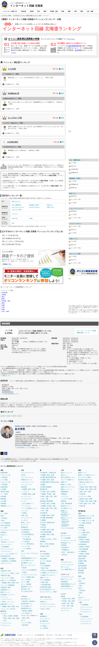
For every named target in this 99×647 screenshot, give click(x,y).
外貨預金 (3, 532)
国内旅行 (25, 601)
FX (1, 537)
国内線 (24, 611)
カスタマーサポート (34, 207)
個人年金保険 (82, 568)
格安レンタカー (26, 522)
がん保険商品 (82, 551)
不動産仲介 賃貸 (5, 587)
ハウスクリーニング (27, 482)
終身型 (82, 539)
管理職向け (65, 550)
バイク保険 (4, 480)
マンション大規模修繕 (7, 585)
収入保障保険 (84, 549)
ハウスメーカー (7, 623)
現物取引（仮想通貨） (9, 558)
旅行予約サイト (26, 599)
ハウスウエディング (67, 577)
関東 (3, 299)
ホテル (23, 620)
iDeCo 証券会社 (5, 525)
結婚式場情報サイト (67, 586)
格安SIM (82, 482)
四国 (3, 309)
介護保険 (81, 563)
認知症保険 (81, 558)
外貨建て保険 (82, 561)
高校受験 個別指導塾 (46, 501)
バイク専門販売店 (28, 544)
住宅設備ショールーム (7, 594)
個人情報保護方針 (39, 635)
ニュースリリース (28, 635)
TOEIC (43, 570)
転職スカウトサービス (68, 487)
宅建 (42, 568)
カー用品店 (43, 626)
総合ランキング (16, 201)
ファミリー (15, 213)
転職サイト (64, 482)
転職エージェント (66, 489)
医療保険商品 (82, 537)
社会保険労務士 (52, 570)
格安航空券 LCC (26, 608)
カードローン (4, 539)
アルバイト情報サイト (68, 480)
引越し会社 (24, 515)
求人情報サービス (66, 508)
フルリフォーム (7, 599)
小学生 (54, 539)
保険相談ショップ (6, 506)
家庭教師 (43, 541)
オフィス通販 (25, 582)
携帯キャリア (82, 472)
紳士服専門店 (44, 621)
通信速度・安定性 (34, 205)
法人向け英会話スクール (47, 589)
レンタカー (24, 520)
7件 (62, 142)
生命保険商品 (82, 544)
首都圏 (4, 583)
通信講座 (43, 563)
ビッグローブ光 (15, 118)
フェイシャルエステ (67, 564)
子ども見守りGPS (26, 591)
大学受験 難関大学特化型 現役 (49, 482)
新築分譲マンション (6, 604)
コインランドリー (26, 484)
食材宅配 (24, 487)
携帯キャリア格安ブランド (86, 475)
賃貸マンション (5, 592)
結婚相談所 (64, 581)
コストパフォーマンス (18, 207)
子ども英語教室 (45, 554)
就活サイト (64, 475)
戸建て (31, 218)
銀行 (3, 520)
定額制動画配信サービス (28, 558)
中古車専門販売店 (28, 534)
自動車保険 (4, 472)
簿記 (47, 568)
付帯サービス (50, 207)
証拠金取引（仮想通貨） (9, 561)
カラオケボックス (66, 608)
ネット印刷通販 (66, 538)
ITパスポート (51, 575)
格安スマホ (89, 482)
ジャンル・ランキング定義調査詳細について (86, 332)
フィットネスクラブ (46, 599)
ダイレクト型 (6, 475)
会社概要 (19, 635)
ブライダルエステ (66, 562)
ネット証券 (4, 513)
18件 (61, 93)
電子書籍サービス (26, 563)
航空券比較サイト (26, 603)
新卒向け (65, 554)
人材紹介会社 (65, 521)
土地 (17, 573)
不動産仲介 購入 (5, 575)
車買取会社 (24, 527)
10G (13, 223)
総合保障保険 (82, 565)
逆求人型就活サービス (68, 477)
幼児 (42, 556)
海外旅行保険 (4, 491)
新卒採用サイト (66, 514)
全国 (72, 606)
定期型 (87, 539)
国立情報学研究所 (74, 46)
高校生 (43, 539)
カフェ (23, 556)
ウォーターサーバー (27, 472)
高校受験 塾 (43, 489)
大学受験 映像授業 (46, 487)
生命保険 (3, 496)
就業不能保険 (82, 556)
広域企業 (4, 292)
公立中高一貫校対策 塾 (47, 522)
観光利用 (25, 625)
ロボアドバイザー (6, 563)
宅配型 (24, 513)
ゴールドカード (7, 551)
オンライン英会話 (45, 561)
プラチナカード (86, 612)
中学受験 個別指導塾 (46, 518)
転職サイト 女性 (66, 484)
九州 (17, 583)
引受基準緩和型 (84, 542)
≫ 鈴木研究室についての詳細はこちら (27, 447)
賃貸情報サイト (5, 590)
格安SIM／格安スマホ (85, 480)
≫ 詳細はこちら (5, 375)
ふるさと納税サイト (27, 503)
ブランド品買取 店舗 (27, 577)
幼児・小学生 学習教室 (47, 544)
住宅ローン (4, 535)
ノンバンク (11, 542)
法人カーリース (66, 535)
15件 (61, 69)
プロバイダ (81, 484)
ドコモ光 (12, 69)
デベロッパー (6, 625)
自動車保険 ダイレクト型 (86, 516)
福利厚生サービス (26, 586)
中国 (3, 307)
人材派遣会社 (65, 525)
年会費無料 (5, 546)
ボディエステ (65, 567)
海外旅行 (32, 601)
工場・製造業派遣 (66, 503)
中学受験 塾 (43, 513)
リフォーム (4, 597)
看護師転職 (64, 491)
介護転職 (63, 494)
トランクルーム (26, 506)
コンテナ (25, 510)
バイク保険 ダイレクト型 (86, 520)
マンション (5, 573)
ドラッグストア (45, 619)
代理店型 (5, 477)
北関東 (10, 616)
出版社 (24, 572)
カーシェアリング (26, 518)
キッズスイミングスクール (48, 606)
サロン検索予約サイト (68, 569)
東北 (3, 297)
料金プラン (50, 205)
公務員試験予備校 (45, 587)
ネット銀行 (4, 527)
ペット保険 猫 (82, 535)
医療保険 (3, 499)
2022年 (14, 416)
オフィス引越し (26, 579)
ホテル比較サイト (26, 606)
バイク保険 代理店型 (84, 523)
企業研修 (63, 545)
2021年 (20, 416)
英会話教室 (43, 558)
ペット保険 (4, 494)
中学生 (49, 539)
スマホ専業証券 (5, 523)
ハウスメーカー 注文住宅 (7, 609)
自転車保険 (4, 487)
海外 (28, 618)
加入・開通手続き (16, 205)
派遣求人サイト (66, 506)
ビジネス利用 (26, 622)
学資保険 (3, 503)
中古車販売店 (25, 532)
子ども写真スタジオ (27, 560)
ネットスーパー (26, 496)
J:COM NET (12, 142)
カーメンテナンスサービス (29, 553)
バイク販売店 (25, 541)
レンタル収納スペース (29, 508)
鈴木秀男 (78, 50)
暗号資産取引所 (5, 556)
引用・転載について (60, 635)
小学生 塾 (43, 527)
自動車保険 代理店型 (84, 518)
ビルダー (5, 613)
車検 (22, 551)
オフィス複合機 (26, 584)
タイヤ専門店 (44, 628)
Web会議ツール (66, 543)
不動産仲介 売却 (5, 571)
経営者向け (65, 547)
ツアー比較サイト (26, 613)
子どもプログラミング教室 (48, 592)
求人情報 (69, 635)
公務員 (43, 575)
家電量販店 (43, 616)
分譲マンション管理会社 (8, 580)
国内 (23, 618)
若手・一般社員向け (68, 552)
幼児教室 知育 (44, 546)
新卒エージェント (66, 518)
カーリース (24, 525)
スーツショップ (45, 623)
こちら (72, 39)
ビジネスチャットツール (68, 540)
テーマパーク (65, 610)
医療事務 (47, 565)
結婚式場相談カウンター (68, 584)
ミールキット (25, 491)
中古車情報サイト (26, 529)
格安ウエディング (66, 579)
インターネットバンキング (8, 530)
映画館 (63, 596)
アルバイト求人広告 (67, 528)
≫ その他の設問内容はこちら (9, 394)
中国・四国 (15, 618)
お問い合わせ (49, 635)
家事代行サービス (26, 480)
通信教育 (43, 537)
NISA (2, 516)
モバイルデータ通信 (84, 477)
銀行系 (4, 542)
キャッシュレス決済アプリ (8, 554)
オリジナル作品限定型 (29, 570)
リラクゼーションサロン (47, 604)
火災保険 (3, 489)
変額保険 (81, 570)
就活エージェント (66, 472)
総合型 (24, 567)
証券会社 (5, 518)
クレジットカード (6, 544)
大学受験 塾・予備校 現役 (48, 472)
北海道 (4, 294)
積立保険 (81, 573)
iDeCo (80, 588)
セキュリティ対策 (16, 209)
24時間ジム (43, 601)
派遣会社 (63, 501)
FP (42, 565)
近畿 (3, 305)
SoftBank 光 (13, 93)
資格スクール (44, 577)
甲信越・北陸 (6, 301)
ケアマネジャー (53, 573)
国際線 (30, 611)
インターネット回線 (84, 496)
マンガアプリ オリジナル (29, 575)
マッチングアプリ (66, 589)
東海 (3, 303)
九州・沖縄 (5, 311)
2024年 (2, 416)
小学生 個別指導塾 (46, 532)
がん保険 (3, 501)
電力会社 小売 (25, 589)
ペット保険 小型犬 (84, 532)
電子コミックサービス (28, 565)
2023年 (8, 416)
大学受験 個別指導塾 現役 (48, 477)
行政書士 (44, 573)
